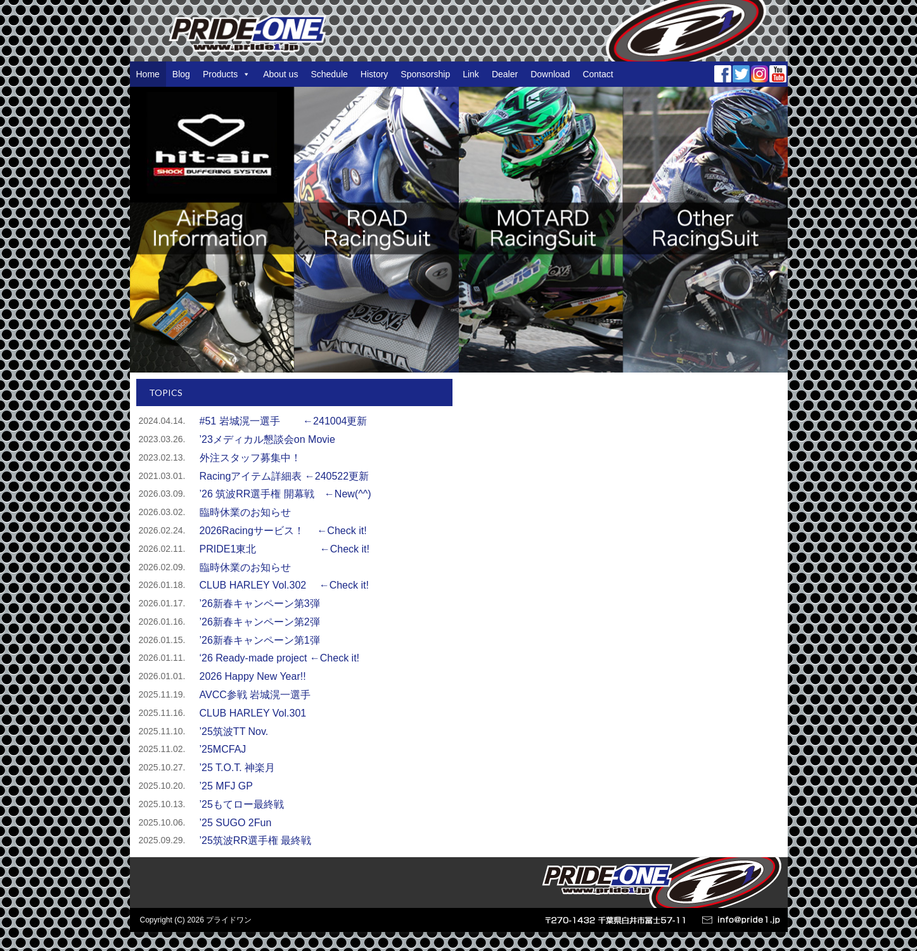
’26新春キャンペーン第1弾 (260, 640)
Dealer (505, 74)
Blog (181, 74)
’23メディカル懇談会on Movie (267, 439)
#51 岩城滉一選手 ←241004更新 (284, 421)
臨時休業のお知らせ (245, 512)
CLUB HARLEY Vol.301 (253, 713)
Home (148, 74)
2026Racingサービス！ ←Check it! (283, 530)
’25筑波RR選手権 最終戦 (256, 840)
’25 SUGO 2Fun (236, 822)
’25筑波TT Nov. (239, 731)
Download (550, 74)
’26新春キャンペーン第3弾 (260, 603)
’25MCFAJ (223, 749)
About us (280, 74)
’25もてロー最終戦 (242, 804)
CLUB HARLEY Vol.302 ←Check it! (284, 585)
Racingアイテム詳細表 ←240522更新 (284, 476)
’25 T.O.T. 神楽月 (238, 767)
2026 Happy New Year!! (258, 676)
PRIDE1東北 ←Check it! (284, 549)
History (374, 74)
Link (471, 74)
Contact (597, 74)
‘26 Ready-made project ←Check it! (280, 658)
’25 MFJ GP (226, 786)
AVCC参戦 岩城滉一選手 (255, 694)
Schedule (329, 74)
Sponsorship (425, 74)
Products (226, 74)
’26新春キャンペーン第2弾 (260, 621)
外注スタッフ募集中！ (250, 457)
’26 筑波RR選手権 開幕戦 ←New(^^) (285, 493)
